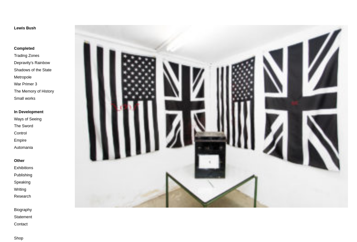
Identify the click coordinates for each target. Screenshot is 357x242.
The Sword (23, 126)
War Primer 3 (25, 84)
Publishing (23, 175)
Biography (23, 210)
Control (20, 133)
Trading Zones (26, 55)
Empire (20, 140)
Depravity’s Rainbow (32, 63)
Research (22, 196)
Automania (23, 147)
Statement (23, 217)
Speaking (22, 182)
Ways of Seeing (27, 119)
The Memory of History (34, 91)
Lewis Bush (25, 28)
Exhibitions (23, 168)
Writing (20, 189)
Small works (24, 98)
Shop (18, 238)
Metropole (22, 77)
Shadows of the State (32, 70)
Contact (21, 224)
